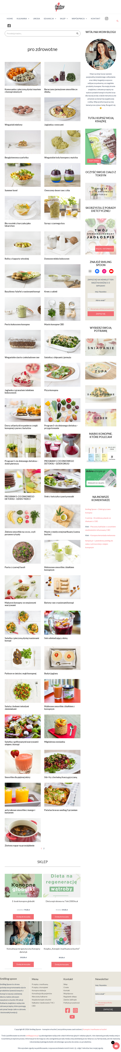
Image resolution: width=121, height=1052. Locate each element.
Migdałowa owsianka (54, 741)
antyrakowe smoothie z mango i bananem (20, 811)
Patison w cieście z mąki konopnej (20, 673)
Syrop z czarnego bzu (54, 223)
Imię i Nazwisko (100, 292)
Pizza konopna (51, 390)
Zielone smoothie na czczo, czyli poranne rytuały (20, 533)
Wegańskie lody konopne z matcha (61, 157)
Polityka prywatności (72, 1003)
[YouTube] (72, 1017)
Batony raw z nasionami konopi (59, 602)
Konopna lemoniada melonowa (102, 537)
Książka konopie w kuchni (42, 999)
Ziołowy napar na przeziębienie (19, 845)
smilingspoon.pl (32, 1035)
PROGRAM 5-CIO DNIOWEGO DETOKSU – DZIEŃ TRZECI (19, 497)
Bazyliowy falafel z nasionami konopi (22, 291)
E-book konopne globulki (23, 901)
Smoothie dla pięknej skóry (17, 777)
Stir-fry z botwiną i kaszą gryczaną (60, 777)
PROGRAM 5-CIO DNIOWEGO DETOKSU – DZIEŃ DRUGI (59, 462)
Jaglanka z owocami (53, 124)
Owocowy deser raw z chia (57, 190)
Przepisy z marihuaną (40, 984)
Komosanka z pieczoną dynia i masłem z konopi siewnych (23, 90)
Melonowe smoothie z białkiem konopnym (59, 568)
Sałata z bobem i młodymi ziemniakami (17, 707)
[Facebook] (67, 1010)
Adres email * (101, 300)
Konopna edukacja (39, 990)
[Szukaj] (77, 33)
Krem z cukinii (50, 291)
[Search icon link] (118, 20)
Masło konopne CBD (54, 324)
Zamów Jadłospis (70, 999)
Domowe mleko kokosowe (56, 258)
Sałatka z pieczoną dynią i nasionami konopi (22, 639)
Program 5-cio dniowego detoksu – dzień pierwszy (21, 462)
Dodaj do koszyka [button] (23, 917)
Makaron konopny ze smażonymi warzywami (20, 604)
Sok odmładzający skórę (56, 638)
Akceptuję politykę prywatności (102, 310)
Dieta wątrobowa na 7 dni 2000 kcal (62, 901)
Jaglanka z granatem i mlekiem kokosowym (19, 391)
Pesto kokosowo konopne (17, 324)
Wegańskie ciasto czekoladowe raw (22, 357)
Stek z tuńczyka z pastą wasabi (59, 496)
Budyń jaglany (51, 673)
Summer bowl (11, 190)
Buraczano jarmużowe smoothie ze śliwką (60, 90)
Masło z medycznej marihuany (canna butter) (62, 533)
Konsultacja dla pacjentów (42, 993)
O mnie (66, 987)
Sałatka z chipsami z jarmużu (57, 357)
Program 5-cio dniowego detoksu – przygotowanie (61, 426)
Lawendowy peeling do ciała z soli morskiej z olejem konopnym (99, 545)
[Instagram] (75, 1010)
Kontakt (66, 990)
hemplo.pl (89, 542)
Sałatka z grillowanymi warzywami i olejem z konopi (22, 743)
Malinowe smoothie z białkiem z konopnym (59, 707)
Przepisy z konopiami (40, 987)
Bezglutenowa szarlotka (16, 157)
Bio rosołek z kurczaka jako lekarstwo (18, 224)
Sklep (65, 984)
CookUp (88, 519)
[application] (28, 18)
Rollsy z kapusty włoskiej (17, 258)
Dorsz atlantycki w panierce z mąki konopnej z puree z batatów (21, 426)
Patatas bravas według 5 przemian (60, 810)
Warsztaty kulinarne (40, 996)
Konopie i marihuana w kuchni (95, 1029)
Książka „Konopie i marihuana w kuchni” (61, 949)
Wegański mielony (13, 124)
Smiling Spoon (91, 511)
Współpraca (68, 993)
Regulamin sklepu (70, 996)
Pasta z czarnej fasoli (15, 567)
